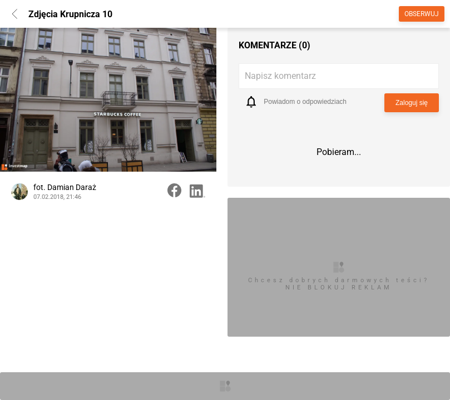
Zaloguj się (411, 103)
